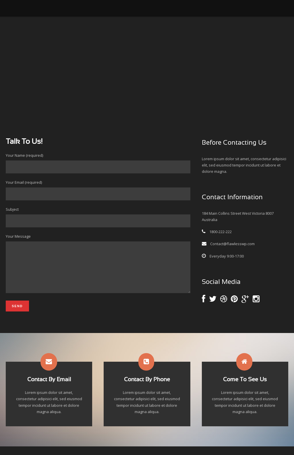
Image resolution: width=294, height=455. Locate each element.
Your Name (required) (98, 163)
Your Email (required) (98, 190)
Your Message (98, 268)
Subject (98, 217)
